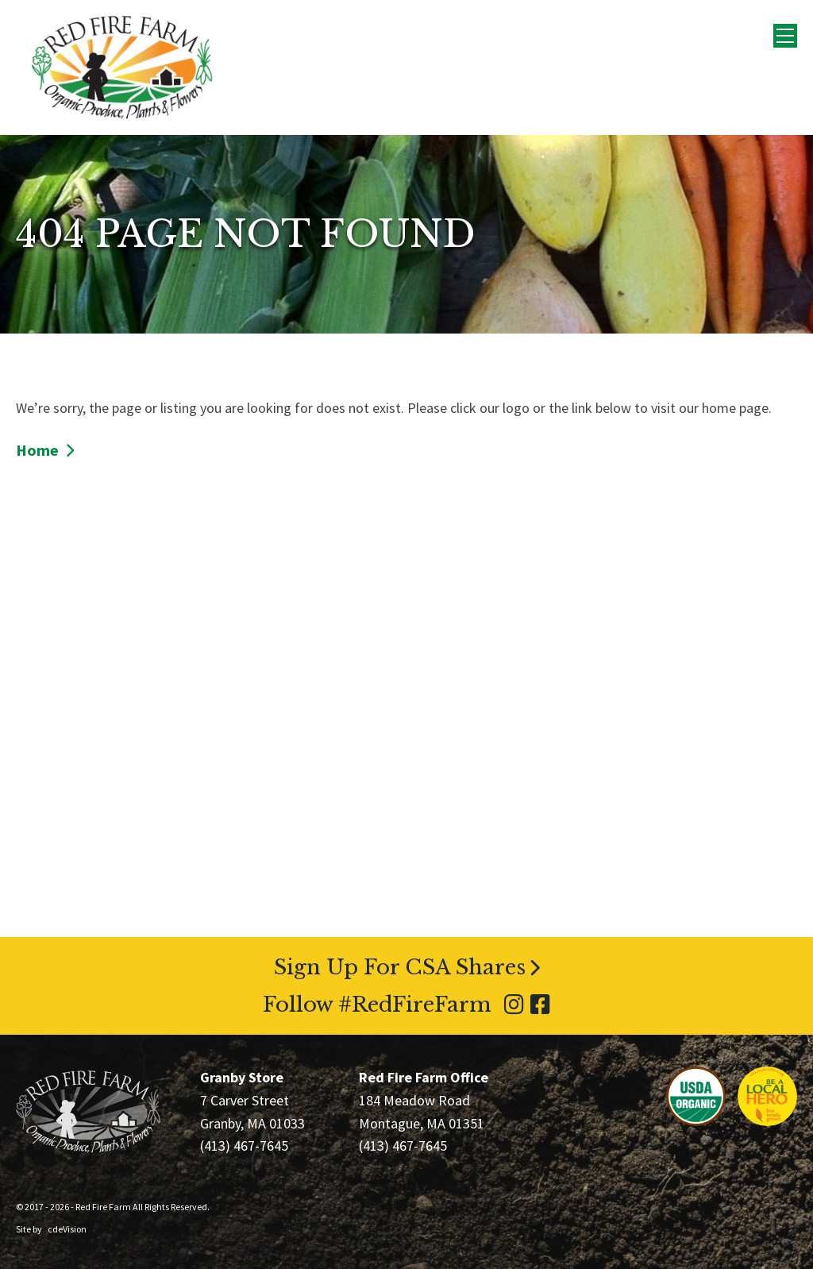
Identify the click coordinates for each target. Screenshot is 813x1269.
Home (37, 450)
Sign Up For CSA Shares (400, 967)
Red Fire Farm (122, 67)
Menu (785, 36)
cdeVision (67, 1229)
